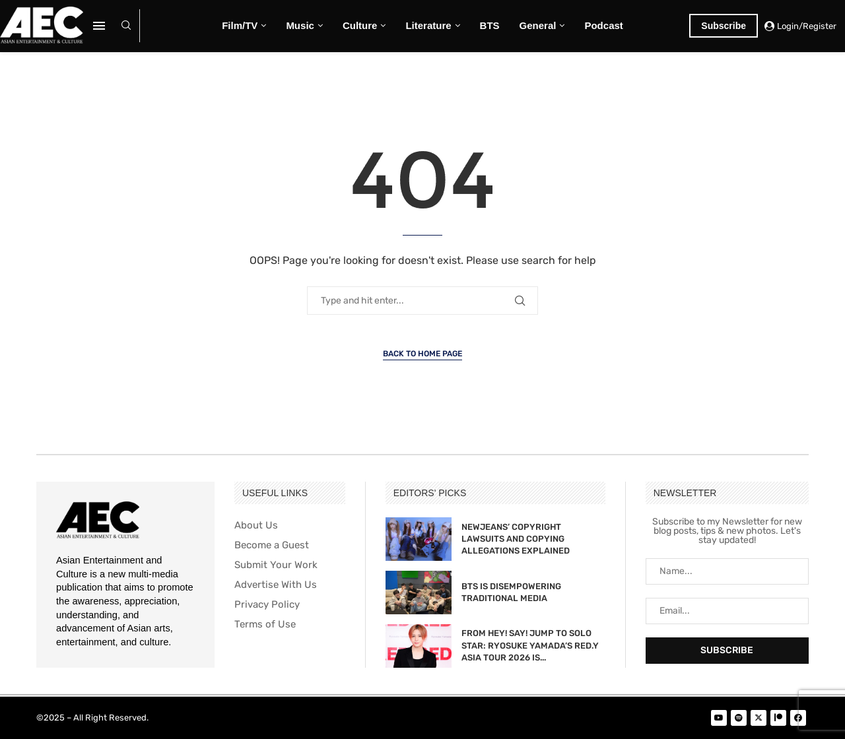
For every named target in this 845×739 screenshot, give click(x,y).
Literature (428, 25)
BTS (490, 25)
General (538, 25)
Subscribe (723, 25)
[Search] (126, 26)
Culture (360, 25)
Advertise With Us (275, 585)
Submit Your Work (276, 565)
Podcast (603, 25)
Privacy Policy (267, 605)
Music (300, 25)
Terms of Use (265, 624)
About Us (256, 525)
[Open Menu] (99, 26)
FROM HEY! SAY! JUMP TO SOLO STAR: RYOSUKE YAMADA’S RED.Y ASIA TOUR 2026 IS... (530, 645)
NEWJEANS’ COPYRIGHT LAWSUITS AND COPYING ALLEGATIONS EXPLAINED (515, 539)
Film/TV (239, 25)
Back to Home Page (422, 353)
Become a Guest (271, 545)
